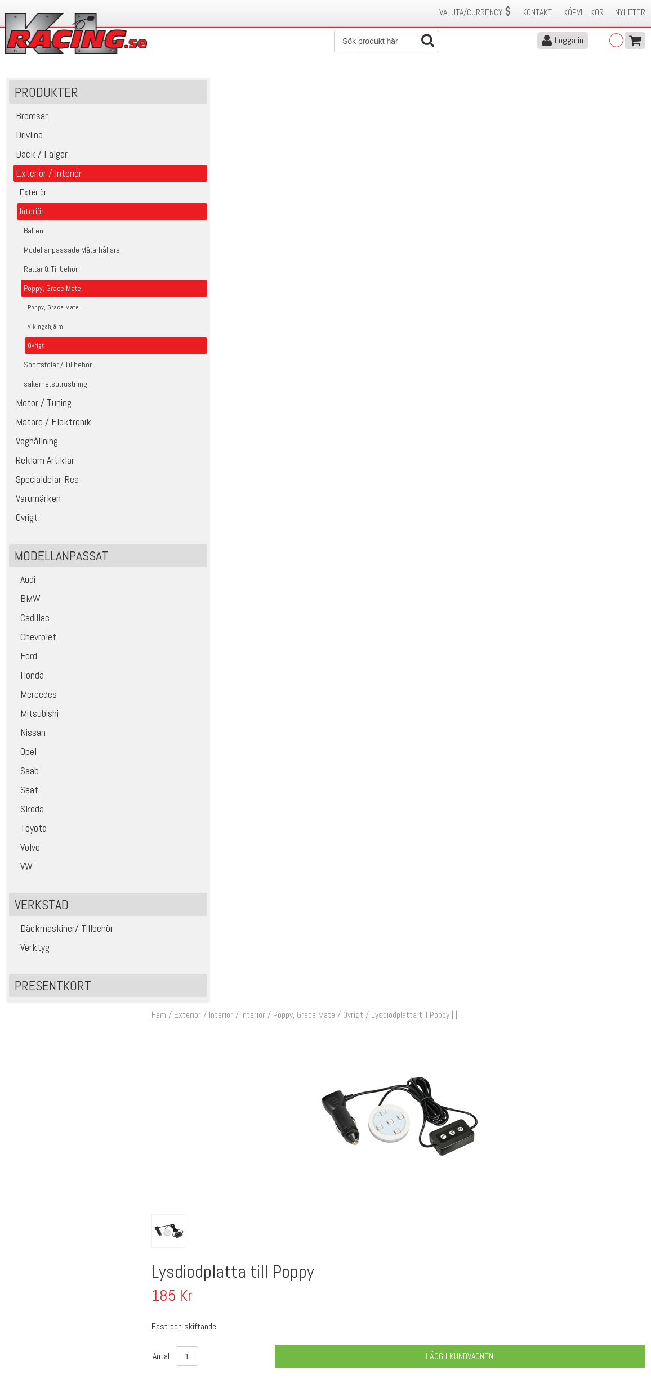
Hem (176, 89)
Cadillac (31, 623)
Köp (630, 806)
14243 (197, 800)
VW (22, 871)
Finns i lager (431, 470)
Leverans (180, 1303)
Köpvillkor (583, 12)
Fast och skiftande (326, 813)
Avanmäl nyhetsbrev (39, 1338)
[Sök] (386, 41)
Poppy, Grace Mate (322, 89)
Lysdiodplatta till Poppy (333, 800)
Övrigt (370, 89)
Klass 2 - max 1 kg (442, 491)
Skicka (360, 1232)
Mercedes (34, 699)
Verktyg (31, 952)
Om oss (343, 1279)
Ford (25, 661)
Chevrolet (34, 642)
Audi (24, 584)
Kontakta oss (188, 1279)
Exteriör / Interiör (221, 89)
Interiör (270, 89)
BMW (26, 604)
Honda (28, 680)
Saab (25, 776)
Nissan (29, 737)
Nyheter (630, 12)
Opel (24, 757)
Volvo (26, 852)
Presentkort (53, 991)
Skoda (28, 814)
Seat (25, 795)
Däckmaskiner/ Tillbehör (63, 933)
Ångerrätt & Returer (199, 1314)
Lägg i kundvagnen (466, 429)
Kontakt (537, 12)
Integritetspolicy (193, 1326)
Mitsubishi (35, 718)
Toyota (29, 833)
